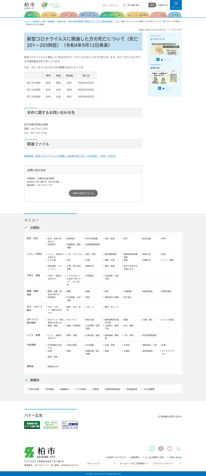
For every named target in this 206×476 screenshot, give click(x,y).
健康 (69, 291)
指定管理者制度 (150, 335)
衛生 (107, 291)
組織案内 (65, 389)
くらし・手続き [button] (34, 254)
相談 (126, 260)
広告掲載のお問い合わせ (170, 416)
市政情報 (35, 21)
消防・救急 (110, 239)
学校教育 (90, 276)
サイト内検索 (124, 5)
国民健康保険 (111, 254)
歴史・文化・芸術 (74, 308)
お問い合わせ (175, 457)
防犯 (164, 239)
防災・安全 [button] (32, 238)
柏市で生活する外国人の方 (131, 267)
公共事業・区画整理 (93, 327)
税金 (164, 254)
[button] (176, 5)
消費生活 (147, 260)
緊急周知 (71, 239)
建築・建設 (53, 326)
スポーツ (90, 307)
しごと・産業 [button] (33, 335)
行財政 (127, 345)
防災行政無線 (92, 239)
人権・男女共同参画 (74, 267)
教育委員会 (148, 351)
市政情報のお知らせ (55, 346)
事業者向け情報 (112, 297)
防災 (126, 239)
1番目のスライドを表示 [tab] (162, 60)
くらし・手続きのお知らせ (55, 255)
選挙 (69, 351)
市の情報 (90, 345)
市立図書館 (149, 389)
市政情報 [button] (31, 345)
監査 (107, 351)
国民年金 (147, 254)
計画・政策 (110, 345)
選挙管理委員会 (113, 389)
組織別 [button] (34, 380)
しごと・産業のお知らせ (55, 336)
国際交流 (90, 266)
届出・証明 (91, 254)
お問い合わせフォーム (83, 193)
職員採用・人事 (150, 345)
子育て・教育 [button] (33, 275)
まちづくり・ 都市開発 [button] (33, 321)
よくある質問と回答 (154, 457)
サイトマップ (93, 463)
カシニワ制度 (168, 320)
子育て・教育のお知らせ (55, 277)
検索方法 (163, 5)
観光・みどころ (112, 307)
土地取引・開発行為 (112, 327)
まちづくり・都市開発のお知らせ (55, 321)
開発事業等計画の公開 (112, 321)
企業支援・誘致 (93, 335)
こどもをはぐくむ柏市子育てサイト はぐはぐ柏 (74, 280)
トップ (27, 21)
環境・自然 (110, 260)
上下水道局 (81, 389)
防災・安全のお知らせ (55, 240)
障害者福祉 (167, 291)
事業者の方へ (54, 367)
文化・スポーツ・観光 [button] (36, 308)
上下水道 (52, 260)
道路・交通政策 (74, 326)
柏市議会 (50, 389)
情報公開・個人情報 (93, 352)
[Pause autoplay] (158, 59)
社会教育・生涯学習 (112, 277)
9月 (117, 21)
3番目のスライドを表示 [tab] (168, 60)
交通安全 (52, 244)
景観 (126, 320)
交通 (88, 260)
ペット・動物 (168, 260)
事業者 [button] (30, 366)
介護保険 (128, 291)
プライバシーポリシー (163, 463)
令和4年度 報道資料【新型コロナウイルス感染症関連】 (91, 21)
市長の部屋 (72, 345)
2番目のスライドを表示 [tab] (165, 60)
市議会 (127, 351)
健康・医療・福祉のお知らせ (55, 292)
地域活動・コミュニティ (55, 267)
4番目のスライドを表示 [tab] (172, 60)
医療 (88, 291)
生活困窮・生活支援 (74, 298)
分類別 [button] (34, 227)
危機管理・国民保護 (74, 245)
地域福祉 (52, 297)
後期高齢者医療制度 (131, 255)
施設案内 (135, 457)
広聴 (50, 351)
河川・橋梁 (129, 326)
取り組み (128, 297)
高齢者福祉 (148, 291)
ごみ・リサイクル (74, 254)
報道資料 (51, 21)
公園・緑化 (148, 320)
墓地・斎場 (110, 266)
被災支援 (147, 239)
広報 (43, 21)
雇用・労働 (72, 335)
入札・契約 (129, 335)
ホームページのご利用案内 (132, 463)
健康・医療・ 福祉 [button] (33, 292)
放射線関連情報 (93, 244)
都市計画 (90, 320)
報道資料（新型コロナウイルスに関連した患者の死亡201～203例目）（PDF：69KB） (70, 156)
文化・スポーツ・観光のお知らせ (55, 310)
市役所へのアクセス (116, 457)
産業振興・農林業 (112, 336)
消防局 (96, 389)
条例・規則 (53, 357)
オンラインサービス (169, 352)
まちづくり (72, 320)
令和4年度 (61, 21)
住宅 (69, 260)
